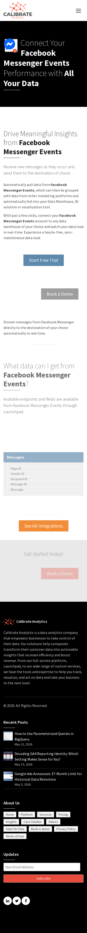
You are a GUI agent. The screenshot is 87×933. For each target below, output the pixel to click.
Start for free (15, 829)
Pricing (63, 814)
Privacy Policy (66, 829)
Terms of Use (15, 836)
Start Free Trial (43, 260)
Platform (27, 814)
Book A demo (40, 829)
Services (45, 814)
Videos (53, 822)
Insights (11, 822)
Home (10, 814)
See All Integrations (43, 526)
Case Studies (32, 822)
